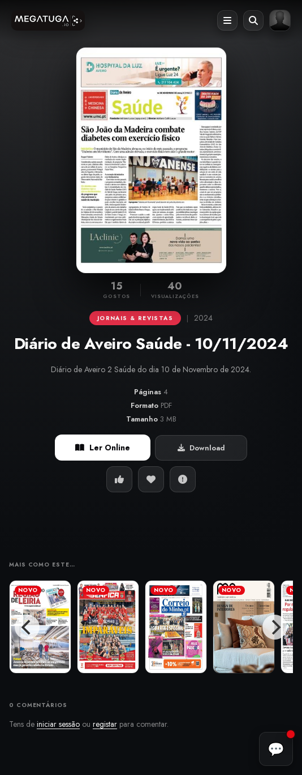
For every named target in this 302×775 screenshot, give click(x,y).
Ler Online (102, 447)
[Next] (274, 627)
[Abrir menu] (227, 20)
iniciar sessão (58, 724)
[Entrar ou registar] (280, 20)
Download (201, 447)
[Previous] (27, 627)
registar (105, 724)
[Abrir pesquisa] (253, 20)
